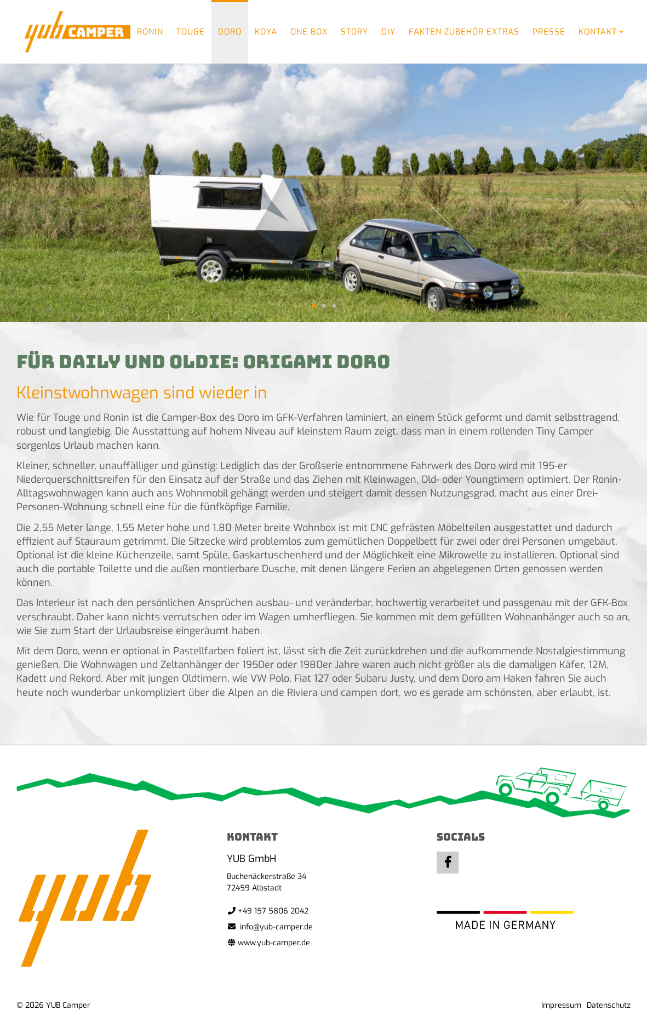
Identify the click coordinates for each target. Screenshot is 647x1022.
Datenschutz (609, 1005)
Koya (266, 31)
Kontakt (598, 31)
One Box (309, 31)
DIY (388, 31)
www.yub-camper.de (274, 943)
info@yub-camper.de (276, 927)
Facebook (448, 862)
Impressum (561, 1005)
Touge (190, 31)
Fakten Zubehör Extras (464, 31)
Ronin (150, 31)
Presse (549, 31)
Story (354, 31)
